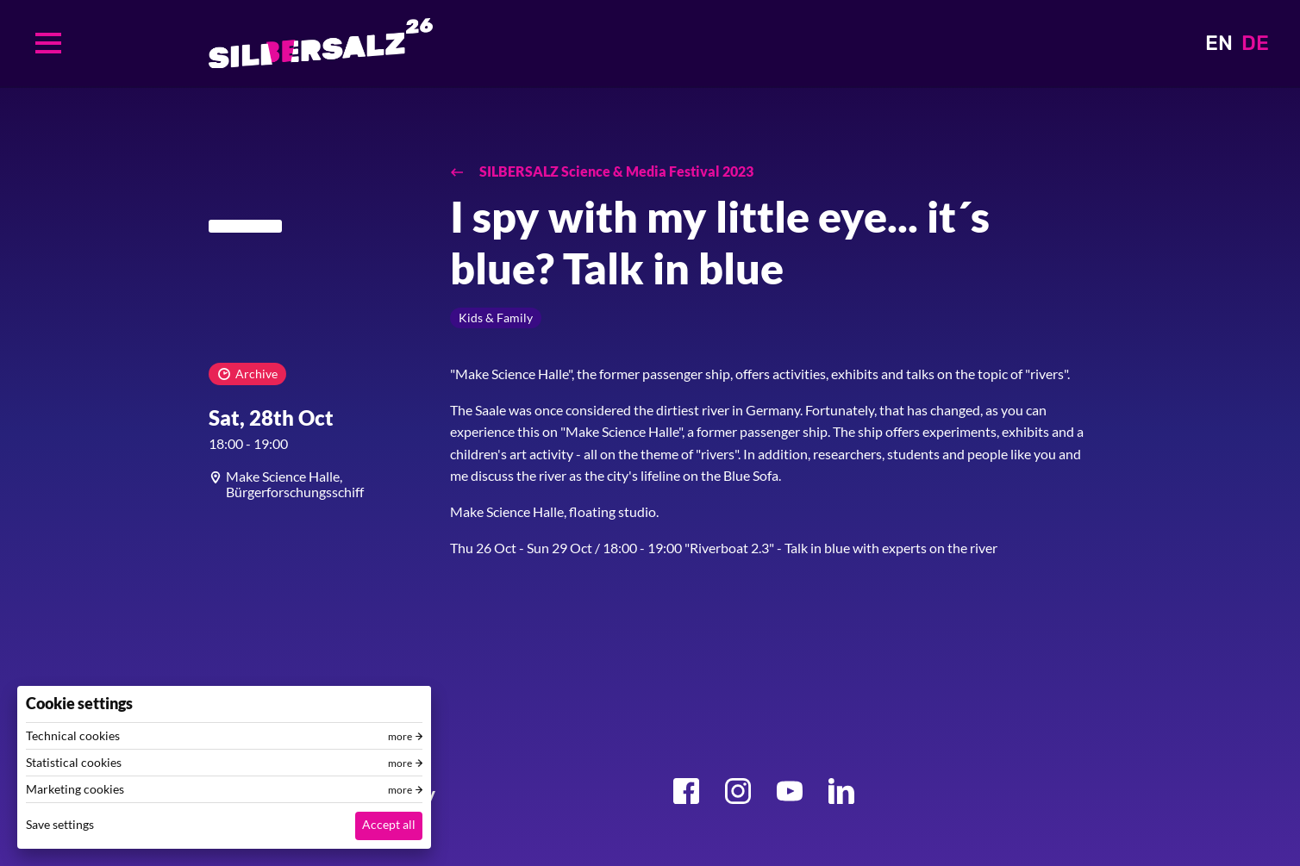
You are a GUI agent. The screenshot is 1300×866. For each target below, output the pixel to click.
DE (1255, 43)
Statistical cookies (74, 763)
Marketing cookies (75, 789)
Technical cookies (73, 736)
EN (1219, 43)
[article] (316, 484)
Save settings (60, 824)
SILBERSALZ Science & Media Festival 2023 (615, 171)
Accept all (389, 824)
